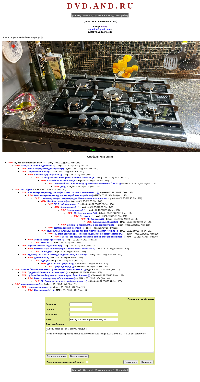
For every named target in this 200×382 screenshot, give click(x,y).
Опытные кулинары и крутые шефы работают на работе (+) (63, 195)
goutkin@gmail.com (100, 29)
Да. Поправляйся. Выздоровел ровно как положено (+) (67, 177)
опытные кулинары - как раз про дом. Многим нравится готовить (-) (74, 198)
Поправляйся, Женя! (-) (39, 172)
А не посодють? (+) (69, 207)
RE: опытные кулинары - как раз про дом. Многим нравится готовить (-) (82, 231)
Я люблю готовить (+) (58, 201)
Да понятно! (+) (41, 257)
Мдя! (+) (44, 260)
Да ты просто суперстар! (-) (60, 263)
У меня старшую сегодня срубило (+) (46, 169)
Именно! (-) (46, 243)
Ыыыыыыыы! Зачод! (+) (105, 222)
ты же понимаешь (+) (31, 284)
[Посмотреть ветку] (104, 15)
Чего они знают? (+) (76, 210)
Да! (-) (63, 186)
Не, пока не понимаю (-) (39, 287)
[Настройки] (122, 15)
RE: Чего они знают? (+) (85, 213)
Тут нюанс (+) (86, 216)
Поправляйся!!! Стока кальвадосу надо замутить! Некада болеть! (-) (87, 183)
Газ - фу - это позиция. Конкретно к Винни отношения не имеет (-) (92, 237)
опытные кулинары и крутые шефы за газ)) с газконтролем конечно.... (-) (63, 192)
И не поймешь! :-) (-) (44, 290)
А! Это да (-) (46, 251)
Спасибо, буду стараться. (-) (48, 174)
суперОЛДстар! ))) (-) (64, 266)
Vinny (104, 26)
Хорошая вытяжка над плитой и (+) (45, 246)
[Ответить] (87, 15)
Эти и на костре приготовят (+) (49, 240)
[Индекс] (76, 15)
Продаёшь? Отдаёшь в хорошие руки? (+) (48, 272)
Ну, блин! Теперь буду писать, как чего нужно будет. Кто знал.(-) (59, 275)
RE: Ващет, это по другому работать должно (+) (64, 281)
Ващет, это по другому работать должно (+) (55, 278)
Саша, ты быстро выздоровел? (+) (38, 166)
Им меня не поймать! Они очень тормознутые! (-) (91, 225)
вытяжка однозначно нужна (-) (69, 228)
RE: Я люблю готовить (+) (66, 204)
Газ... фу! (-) (26, 189)
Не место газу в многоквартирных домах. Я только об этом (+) (64, 249)
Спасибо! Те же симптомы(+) (61, 180)
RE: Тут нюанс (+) (95, 219)
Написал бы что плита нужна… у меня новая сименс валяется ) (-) (53, 269)
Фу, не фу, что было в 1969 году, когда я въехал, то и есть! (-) (57, 254)
